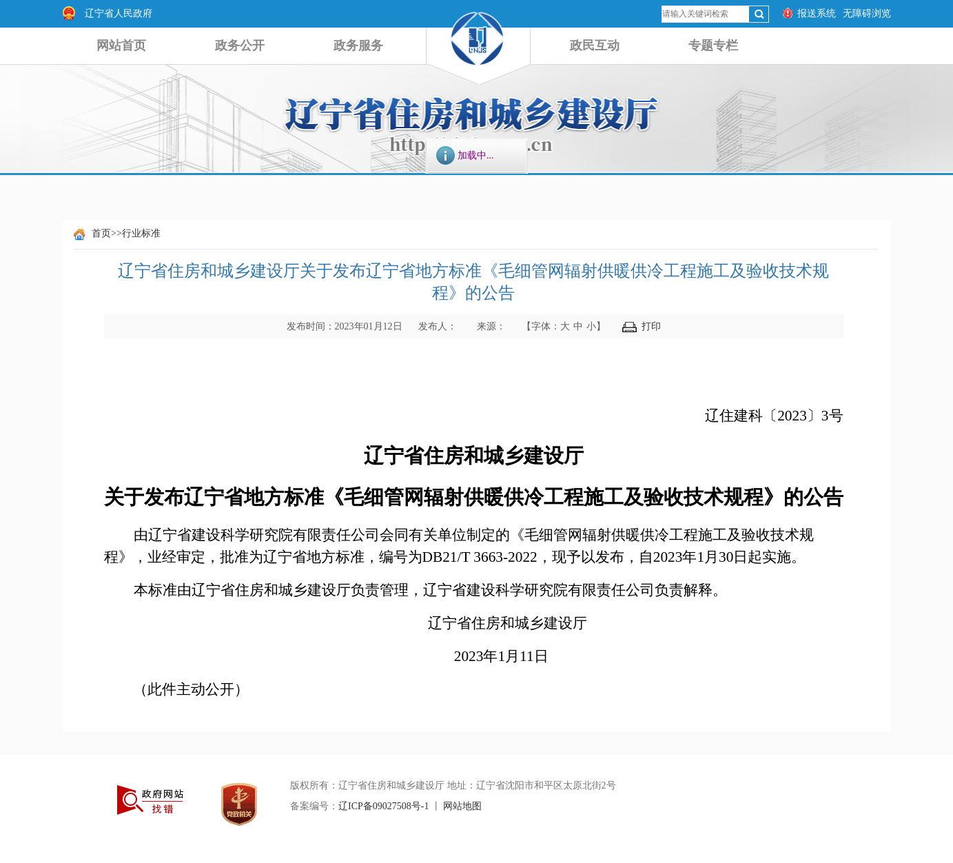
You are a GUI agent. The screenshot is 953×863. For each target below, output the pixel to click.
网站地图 (462, 806)
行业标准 (141, 233)
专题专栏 (713, 45)
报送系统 (816, 13)
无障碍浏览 (867, 13)
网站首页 (121, 45)
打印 (641, 326)
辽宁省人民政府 (118, 13)
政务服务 (358, 45)
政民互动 (594, 45)
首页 (101, 233)
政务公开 (240, 45)
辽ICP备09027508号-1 (383, 806)
